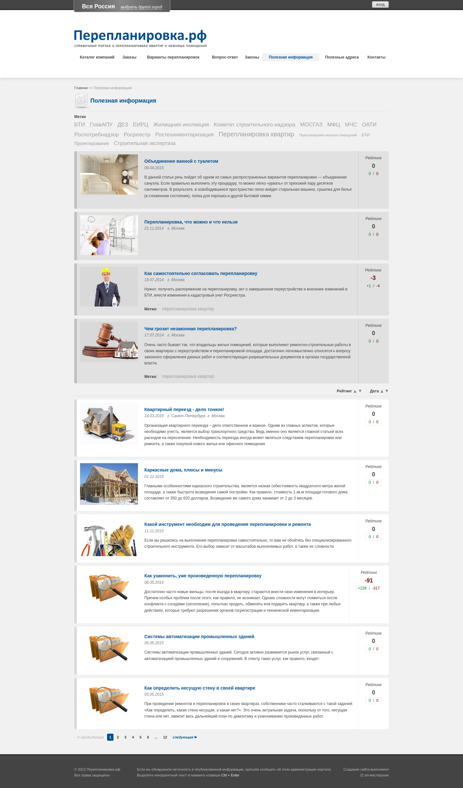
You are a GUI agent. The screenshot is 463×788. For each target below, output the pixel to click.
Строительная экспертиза (145, 143)
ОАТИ (369, 125)
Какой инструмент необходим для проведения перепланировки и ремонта (227, 524)
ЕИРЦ (140, 125)
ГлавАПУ (101, 125)
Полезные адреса (342, 57)
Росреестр (137, 135)
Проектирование (91, 143)
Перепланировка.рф (103, 769)
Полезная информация (291, 57)
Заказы (129, 57)
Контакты (377, 57)
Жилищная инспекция (181, 125)
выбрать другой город (141, 7)
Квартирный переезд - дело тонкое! (184, 409)
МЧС (351, 125)
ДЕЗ (123, 125)
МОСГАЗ (311, 125)
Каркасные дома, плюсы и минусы (183, 469)
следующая (183, 737)
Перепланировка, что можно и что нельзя (191, 221)
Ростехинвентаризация (184, 135)
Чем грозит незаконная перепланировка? (190, 328)
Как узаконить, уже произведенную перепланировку (202, 575)
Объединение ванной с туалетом (181, 161)
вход (380, 4)
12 (165, 737)
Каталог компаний (97, 57)
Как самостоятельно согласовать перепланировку (200, 273)
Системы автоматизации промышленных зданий (199, 636)
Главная (81, 88)
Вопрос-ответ (225, 57)
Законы (252, 57)
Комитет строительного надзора (254, 125)
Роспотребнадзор (96, 135)
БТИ (79, 125)
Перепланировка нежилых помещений (328, 135)
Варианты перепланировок (173, 57)
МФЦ (333, 125)
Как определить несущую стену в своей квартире (199, 688)
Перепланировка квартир (256, 134)
